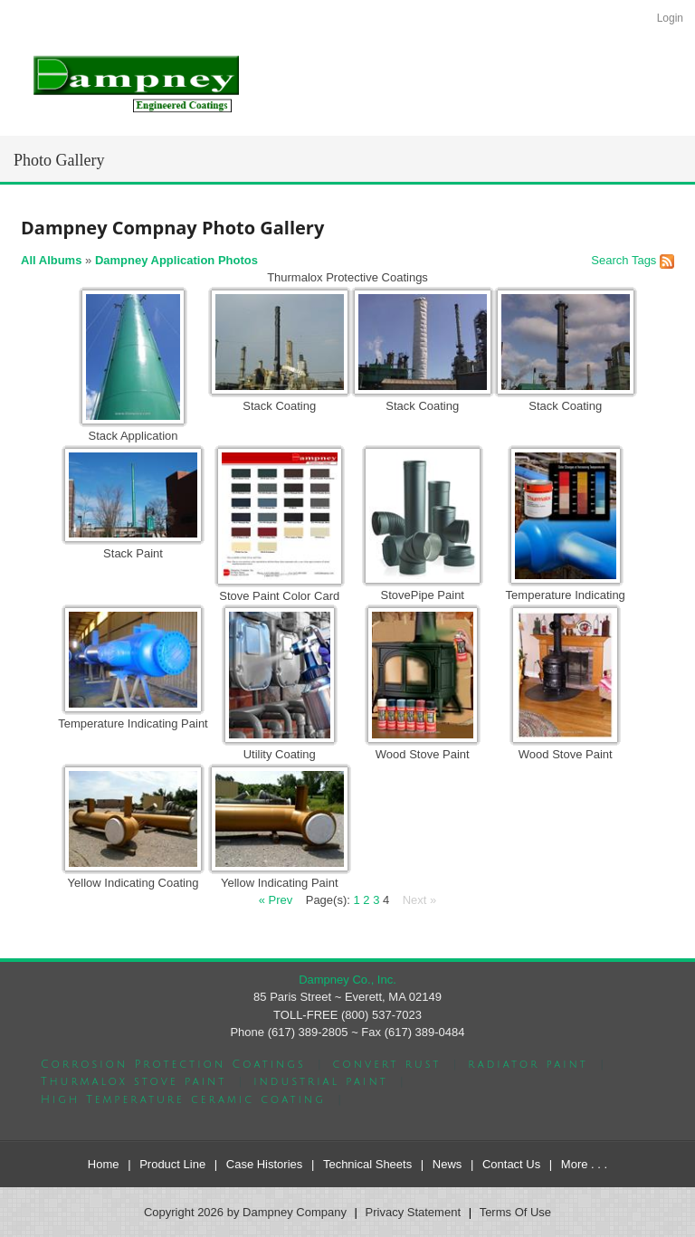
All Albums (51, 260)
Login (670, 18)
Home (103, 1164)
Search (609, 260)
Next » (420, 900)
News (447, 1164)
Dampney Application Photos (176, 260)
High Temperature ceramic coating (183, 1100)
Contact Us (511, 1164)
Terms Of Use (515, 1212)
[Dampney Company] (135, 83)
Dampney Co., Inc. (347, 979)
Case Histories (264, 1164)
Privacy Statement (414, 1212)
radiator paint (528, 1064)
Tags (644, 260)
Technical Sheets (367, 1164)
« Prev (276, 900)
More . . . (584, 1164)
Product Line (172, 1164)
